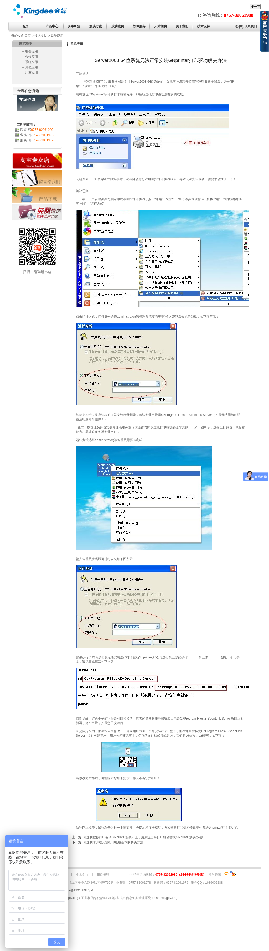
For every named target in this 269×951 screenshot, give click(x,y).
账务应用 (31, 51)
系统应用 (57, 36)
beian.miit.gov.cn (163, 898)
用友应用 (31, 72)
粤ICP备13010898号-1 (78, 890)
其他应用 (31, 67)
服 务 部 (37, 140)
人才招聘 (160, 26)
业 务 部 (37, 135)
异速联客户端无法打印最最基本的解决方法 (113, 842)
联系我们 (250, 26)
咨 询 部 (36, 130)
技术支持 (40, 36)
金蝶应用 (31, 57)
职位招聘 (103, 874)
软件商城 (73, 26)
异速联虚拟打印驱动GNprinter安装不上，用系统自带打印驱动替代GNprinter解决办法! (143, 837)
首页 (25, 26)
